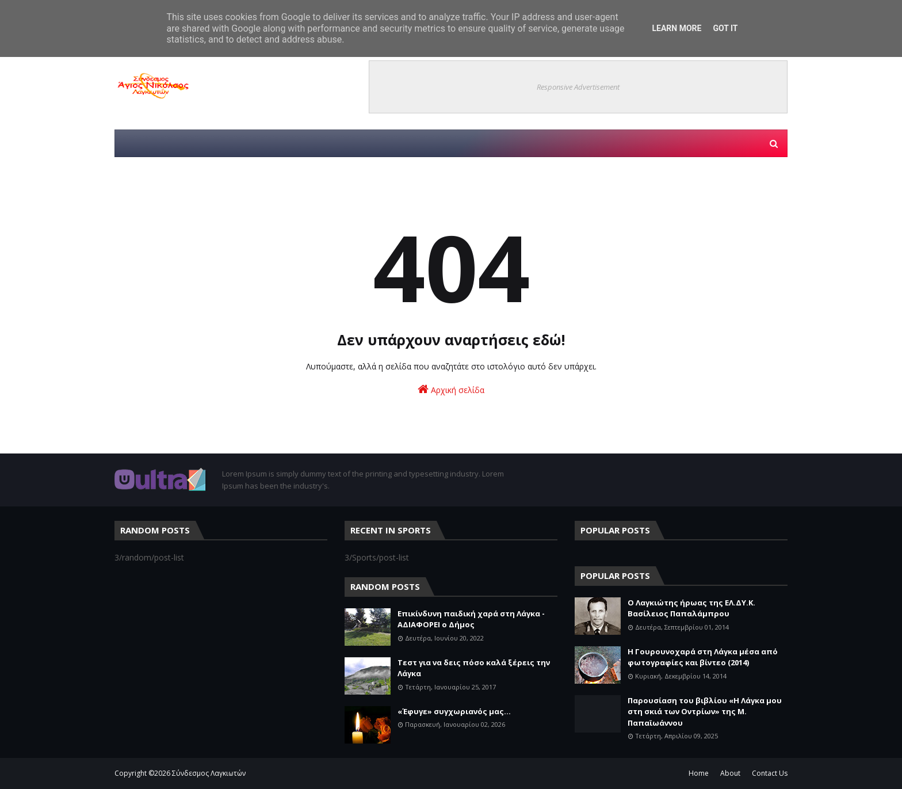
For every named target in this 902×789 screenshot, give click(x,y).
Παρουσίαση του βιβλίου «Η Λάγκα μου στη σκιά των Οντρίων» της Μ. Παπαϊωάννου (705, 711)
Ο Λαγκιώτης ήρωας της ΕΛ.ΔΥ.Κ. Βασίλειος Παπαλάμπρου (691, 608)
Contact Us (770, 773)
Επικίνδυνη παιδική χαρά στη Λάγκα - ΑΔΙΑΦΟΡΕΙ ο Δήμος (471, 619)
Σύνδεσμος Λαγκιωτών (209, 773)
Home (699, 773)
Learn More (676, 28)
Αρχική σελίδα (451, 389)
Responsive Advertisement (578, 87)
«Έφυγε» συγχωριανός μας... (454, 711)
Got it (725, 28)
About (730, 773)
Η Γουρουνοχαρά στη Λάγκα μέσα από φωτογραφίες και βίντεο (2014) (703, 657)
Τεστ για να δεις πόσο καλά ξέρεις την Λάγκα (474, 668)
